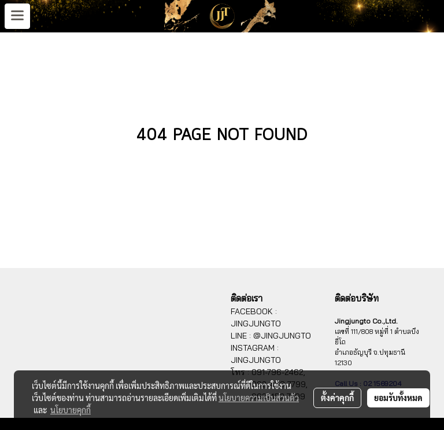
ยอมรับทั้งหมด (398, 397)
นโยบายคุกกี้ (70, 410)
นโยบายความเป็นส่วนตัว (259, 397)
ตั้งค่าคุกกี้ (337, 397)
